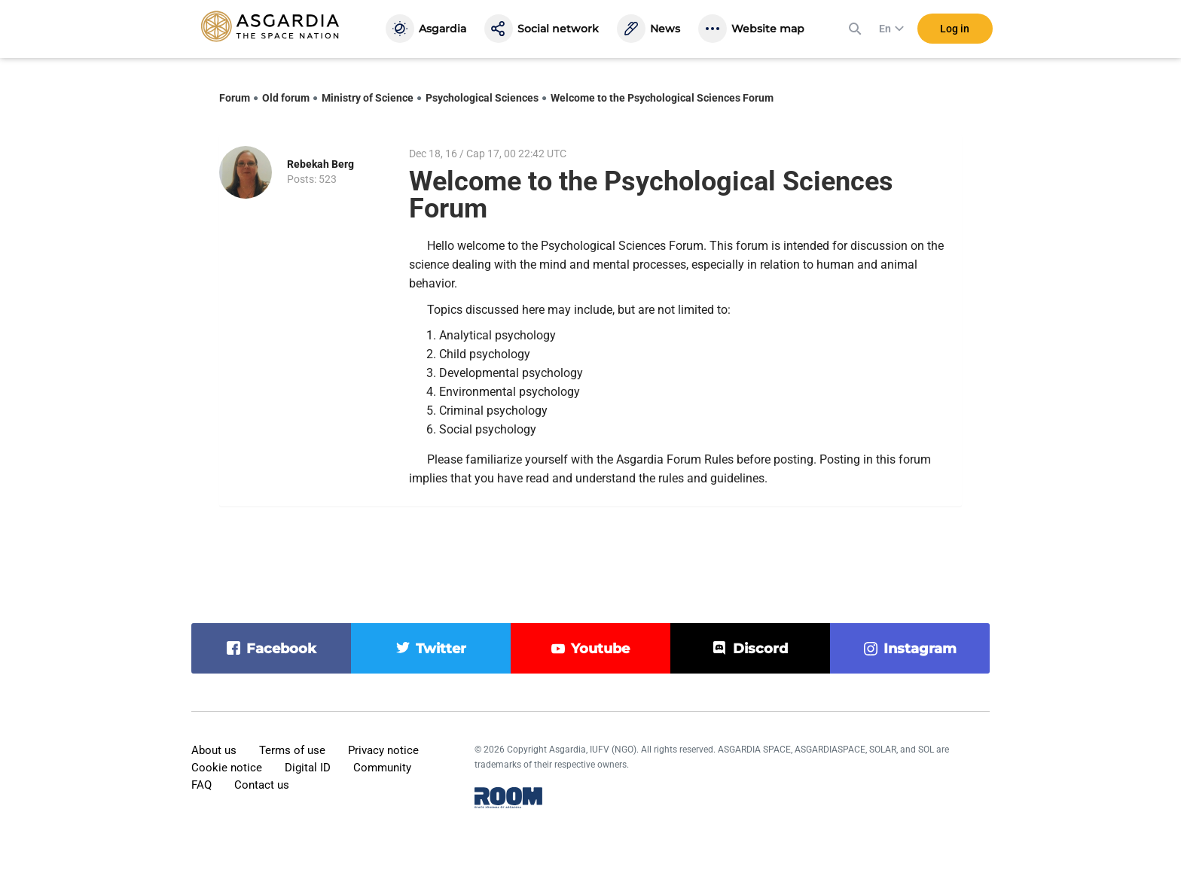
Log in (954, 29)
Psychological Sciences (482, 98)
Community (382, 767)
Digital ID (308, 767)
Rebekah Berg (320, 164)
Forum (234, 98)
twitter (441, 648)
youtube (600, 648)
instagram (920, 648)
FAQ (201, 785)
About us (214, 750)
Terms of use (292, 750)
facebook (281, 648)
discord (760, 648)
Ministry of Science (368, 98)
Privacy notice (383, 750)
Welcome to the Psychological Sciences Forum (662, 98)
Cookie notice (226, 767)
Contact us (261, 785)
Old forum (286, 98)
